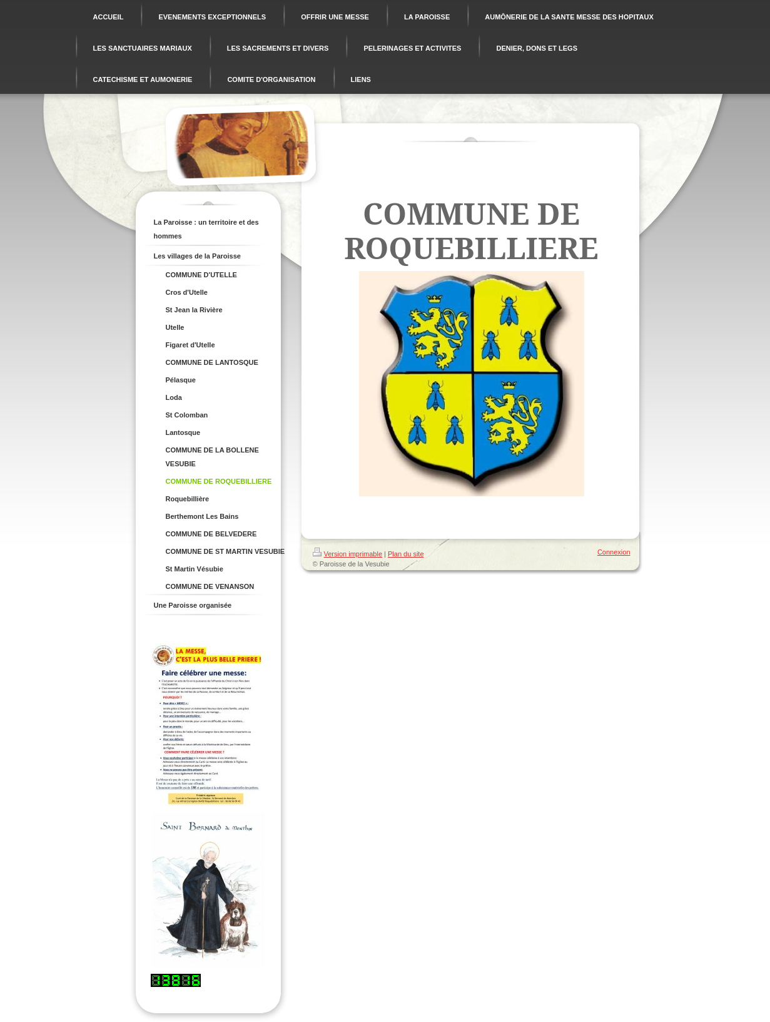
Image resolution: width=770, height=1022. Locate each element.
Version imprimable (348, 554)
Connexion (614, 552)
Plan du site (405, 554)
